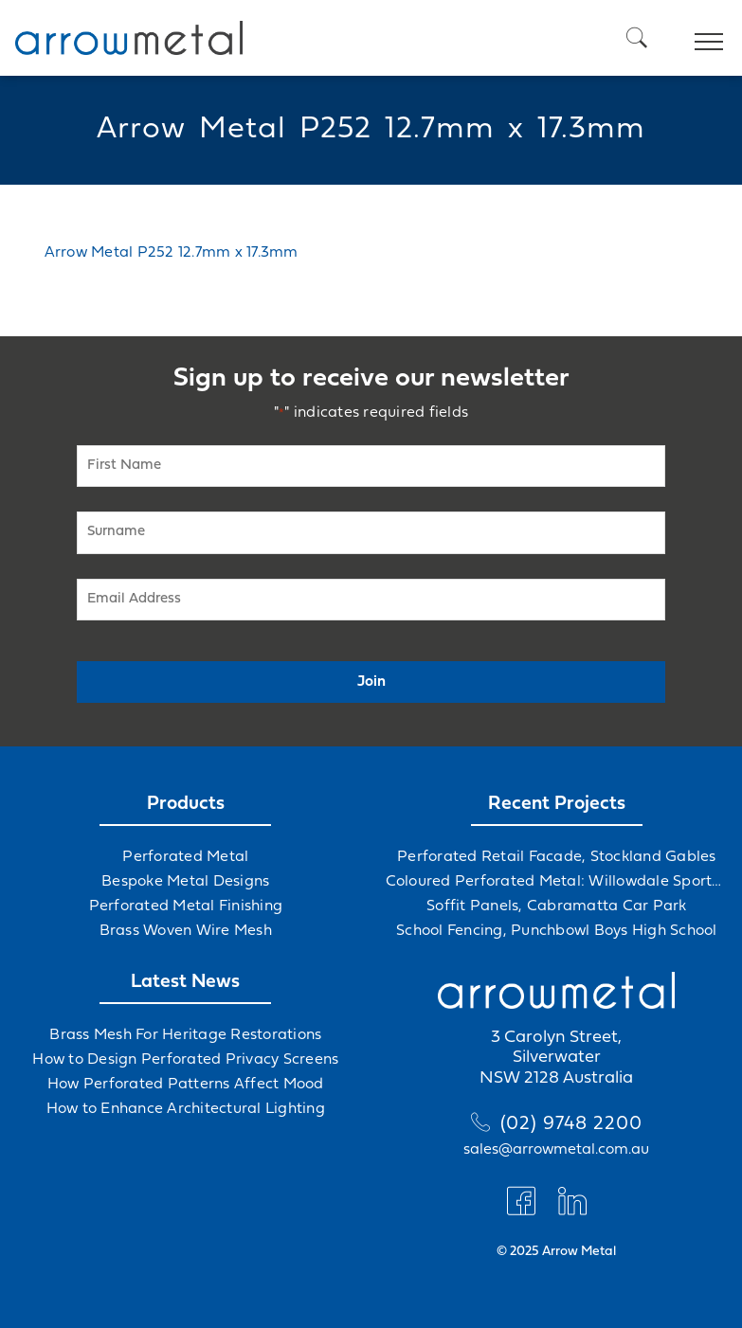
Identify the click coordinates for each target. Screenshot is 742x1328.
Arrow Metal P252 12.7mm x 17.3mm (172, 252)
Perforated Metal (185, 857)
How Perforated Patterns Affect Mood (185, 1084)
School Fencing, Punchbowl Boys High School (556, 931)
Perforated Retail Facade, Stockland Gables (556, 857)
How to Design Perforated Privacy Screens (185, 1060)
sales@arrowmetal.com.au (556, 1150)
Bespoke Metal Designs (185, 881)
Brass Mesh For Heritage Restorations (185, 1035)
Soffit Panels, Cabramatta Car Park (556, 906)
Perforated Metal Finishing (186, 906)
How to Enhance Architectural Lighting (185, 1109)
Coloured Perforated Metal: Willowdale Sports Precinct (557, 881)
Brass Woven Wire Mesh (186, 931)
